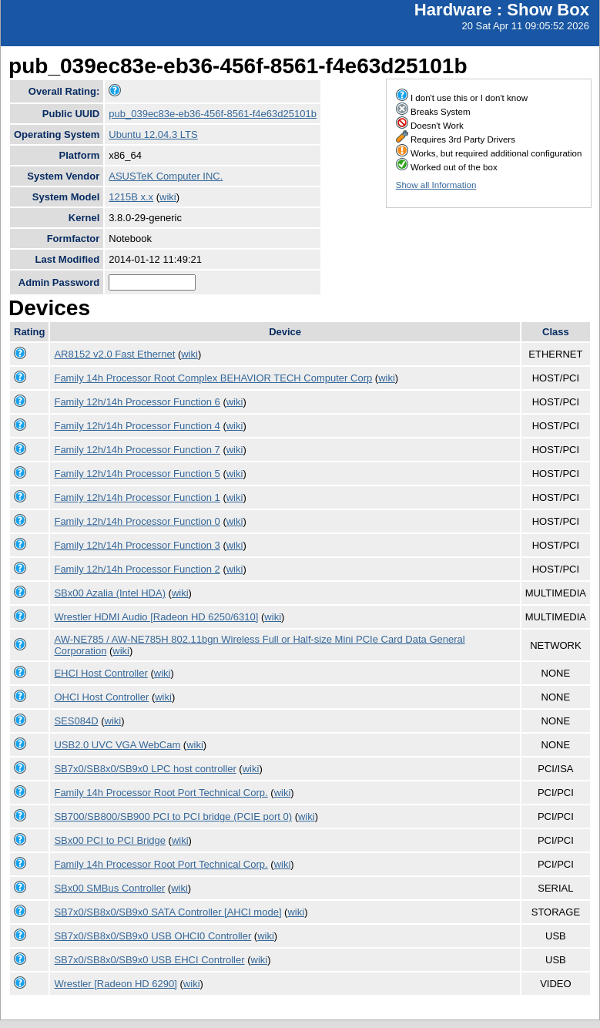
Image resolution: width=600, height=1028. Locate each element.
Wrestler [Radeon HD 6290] (115, 983)
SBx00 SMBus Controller (109, 888)
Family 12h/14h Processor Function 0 (137, 521)
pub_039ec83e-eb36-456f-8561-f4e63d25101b (213, 113)
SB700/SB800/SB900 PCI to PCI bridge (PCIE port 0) (173, 816)
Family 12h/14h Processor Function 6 (137, 402)
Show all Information (436, 185)
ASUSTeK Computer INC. (166, 176)
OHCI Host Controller (101, 697)
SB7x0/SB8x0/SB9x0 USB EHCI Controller (149, 960)
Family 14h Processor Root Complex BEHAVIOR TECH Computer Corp (213, 378)
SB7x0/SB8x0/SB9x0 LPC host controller (145, 768)
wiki (167, 197)
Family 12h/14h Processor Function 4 (137, 426)
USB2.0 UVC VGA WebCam (117, 745)
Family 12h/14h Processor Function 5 (137, 473)
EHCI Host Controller (100, 673)
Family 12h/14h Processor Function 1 (137, 497)
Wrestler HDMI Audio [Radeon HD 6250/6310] (156, 617)
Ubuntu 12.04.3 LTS (153, 134)
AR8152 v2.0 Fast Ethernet (114, 354)
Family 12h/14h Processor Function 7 (137, 449)
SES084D (76, 721)
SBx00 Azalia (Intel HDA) (110, 593)
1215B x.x (131, 197)
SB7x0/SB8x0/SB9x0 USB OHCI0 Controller (152, 936)
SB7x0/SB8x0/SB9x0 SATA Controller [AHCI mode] (167, 912)
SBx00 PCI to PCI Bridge (110, 840)
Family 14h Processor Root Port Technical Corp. (160, 792)
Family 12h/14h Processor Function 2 (137, 569)
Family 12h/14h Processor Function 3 (137, 545)
